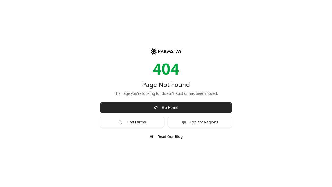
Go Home (166, 107)
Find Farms (132, 121)
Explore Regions (200, 121)
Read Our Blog (166, 136)
